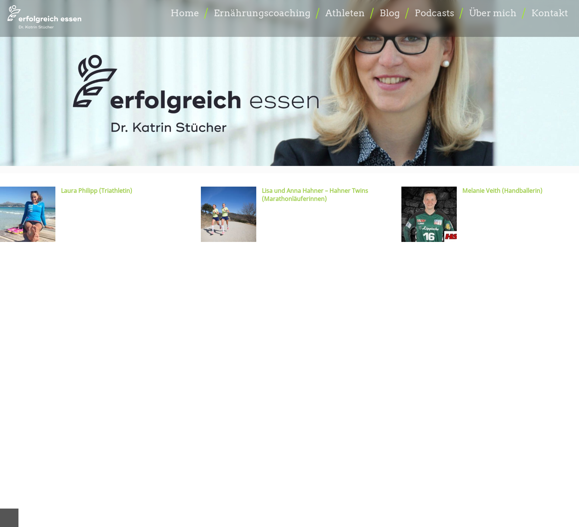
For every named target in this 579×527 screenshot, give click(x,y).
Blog (390, 12)
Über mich (493, 12)
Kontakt (549, 12)
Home (185, 12)
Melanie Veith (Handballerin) (502, 191)
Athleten (345, 12)
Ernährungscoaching (262, 12)
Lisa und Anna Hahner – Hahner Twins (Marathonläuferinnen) (315, 195)
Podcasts (434, 12)
